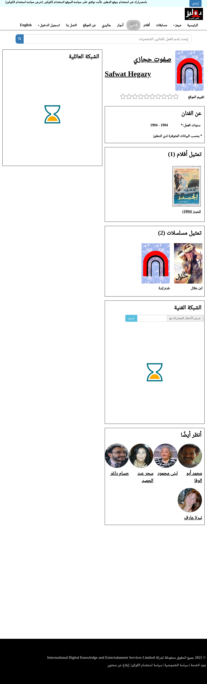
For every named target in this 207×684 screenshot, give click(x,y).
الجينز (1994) (191, 211)
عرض (131, 318)
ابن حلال (196, 288)
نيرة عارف (193, 517)
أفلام (147, 25)
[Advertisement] (103, 583)
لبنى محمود (167, 473)
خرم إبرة (164, 288)
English (26, 25)
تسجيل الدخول (49, 25)
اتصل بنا (71, 25)
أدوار (120, 25)
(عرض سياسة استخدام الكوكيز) (24, 2)
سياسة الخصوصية (176, 665)
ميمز (177, 25)
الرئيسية (192, 25)
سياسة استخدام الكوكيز (146, 665)
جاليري (106, 25)
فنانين (133, 25)
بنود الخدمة (198, 665)
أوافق (195, 3)
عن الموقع (89, 25)
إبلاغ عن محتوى (118, 665)
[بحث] (20, 39)
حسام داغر (119, 473)
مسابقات (161, 25)
